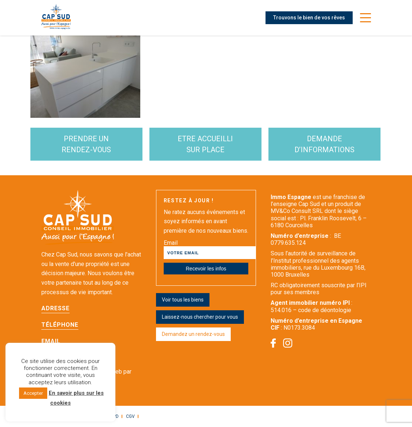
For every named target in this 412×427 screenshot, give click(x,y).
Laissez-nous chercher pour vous (200, 317)
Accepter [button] (33, 393)
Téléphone (59, 324)
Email (50, 341)
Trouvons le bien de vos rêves (309, 17)
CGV (130, 416)
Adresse (55, 308)
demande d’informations (324, 144)
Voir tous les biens (183, 300)
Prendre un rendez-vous (86, 144)
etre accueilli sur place (205, 144)
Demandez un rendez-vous (193, 334)
